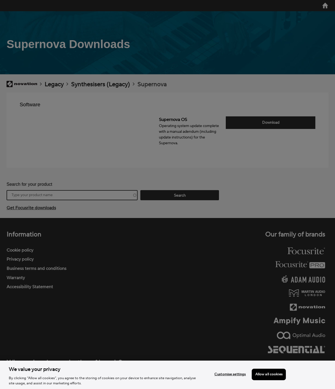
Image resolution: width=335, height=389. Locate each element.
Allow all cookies (269, 374)
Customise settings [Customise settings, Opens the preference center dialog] (230, 374)
